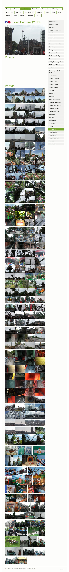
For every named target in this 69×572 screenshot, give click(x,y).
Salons (8, 15)
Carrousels (30, 15)
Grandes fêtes (45, 9)
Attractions (40, 12)
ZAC (53, 12)
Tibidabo (51, 126)
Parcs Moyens (25, 9)
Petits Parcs (35, 9)
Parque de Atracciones (55, 102)
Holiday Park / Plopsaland (56, 62)
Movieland (51, 96)
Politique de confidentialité (16, 568)
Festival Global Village (55, 56)
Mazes (15, 15)
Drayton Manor (53, 38)
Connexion (62, 569)
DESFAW (38, 15)
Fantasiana (52, 47)
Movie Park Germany (54, 99)
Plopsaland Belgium (54, 111)
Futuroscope (52, 59)
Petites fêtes (9, 12)
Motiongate (52, 93)
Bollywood (51, 27)
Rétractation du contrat (31, 568)
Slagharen (51, 117)
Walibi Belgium (53, 132)
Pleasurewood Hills (54, 108)
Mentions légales (8, 568)
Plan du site (23, 568)
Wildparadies (52, 144)
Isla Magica (52, 68)
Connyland (51, 35)
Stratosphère (52, 120)
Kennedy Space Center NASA (55, 71)
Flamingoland (52, 50)
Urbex (59, 12)
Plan (7, 9)
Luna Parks (19, 12)
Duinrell (51, 41)
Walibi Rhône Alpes (54, 138)
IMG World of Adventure (55, 65)
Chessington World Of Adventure (54, 31)
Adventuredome (53, 21)
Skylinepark (52, 114)
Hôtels (47, 12)
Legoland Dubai (53, 81)
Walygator (51, 141)
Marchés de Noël (29, 12)
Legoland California (54, 78)
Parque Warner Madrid (55, 105)
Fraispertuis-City (53, 53)
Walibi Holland (52, 135)
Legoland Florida (53, 84)
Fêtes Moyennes (56, 9)
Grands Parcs (15, 9)
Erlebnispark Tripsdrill (54, 44)
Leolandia (51, 90)
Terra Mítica (52, 123)
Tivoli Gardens (52, 129)
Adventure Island (53, 24)
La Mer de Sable (53, 75)
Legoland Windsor (53, 87)
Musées (22, 15)
